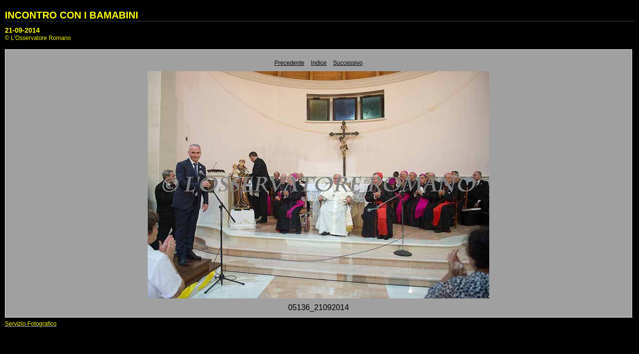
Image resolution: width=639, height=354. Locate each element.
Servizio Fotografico (31, 323)
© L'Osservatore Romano (38, 38)
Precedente (289, 62)
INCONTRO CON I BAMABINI (71, 15)
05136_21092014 (318, 307)
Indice (318, 62)
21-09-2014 (22, 30)
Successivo (348, 62)
